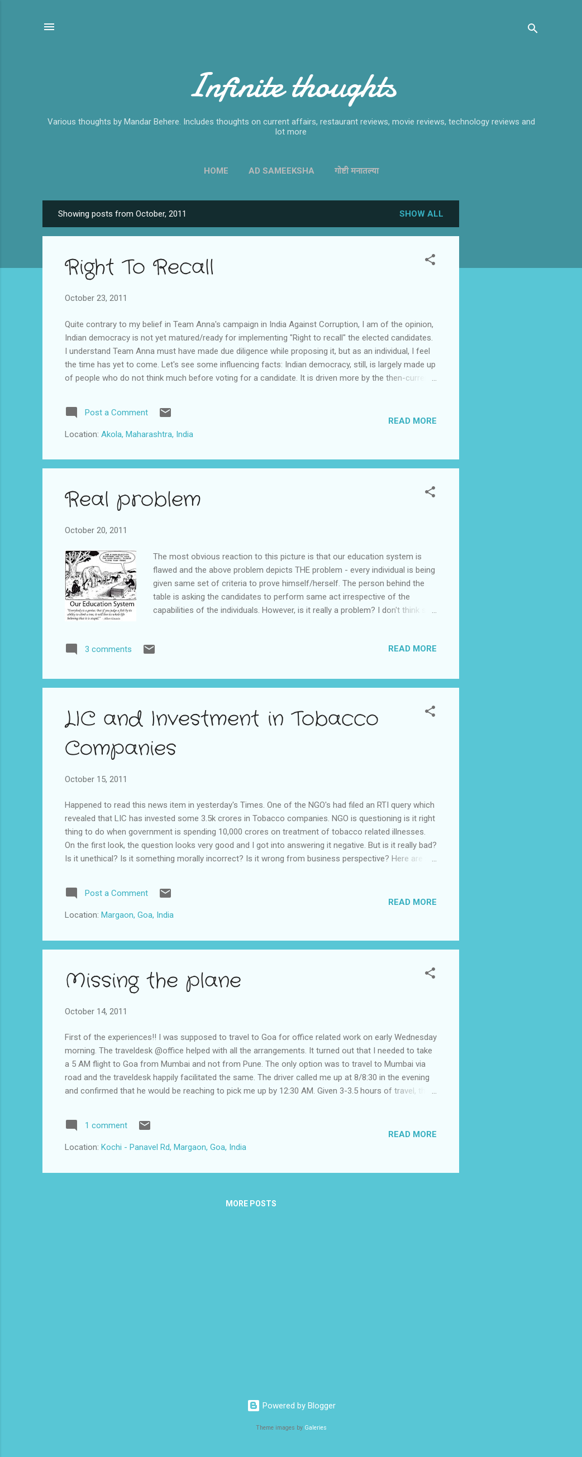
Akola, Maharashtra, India (147, 434)
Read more (412, 421)
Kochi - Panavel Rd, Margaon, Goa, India (173, 1147)
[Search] (533, 30)
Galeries (315, 1427)
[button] (430, 261)
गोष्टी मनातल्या (357, 171)
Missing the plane (153, 981)
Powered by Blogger (291, 1406)
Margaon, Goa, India (137, 915)
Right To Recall (139, 267)
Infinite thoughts (291, 85)
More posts (251, 1203)
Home (216, 171)
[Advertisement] (504, 367)
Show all (421, 214)
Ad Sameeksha (281, 171)
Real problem (133, 500)
